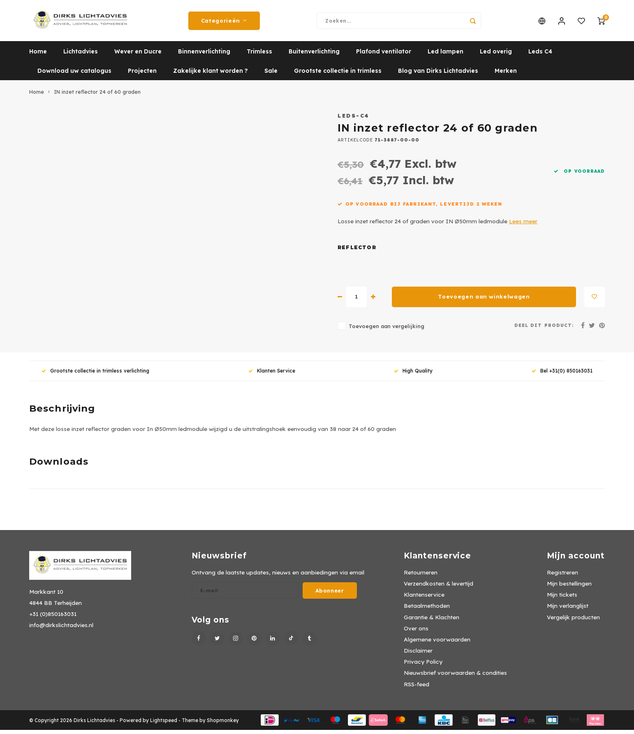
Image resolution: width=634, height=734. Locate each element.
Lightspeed (163, 724)
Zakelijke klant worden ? (210, 75)
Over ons (416, 632)
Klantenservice (424, 598)
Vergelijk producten (573, 621)
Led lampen (445, 55)
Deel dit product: (544, 329)
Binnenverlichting (204, 55)
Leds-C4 (354, 119)
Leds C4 (540, 55)
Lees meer (523, 225)
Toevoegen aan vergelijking (386, 330)
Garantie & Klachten (431, 621)
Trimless (259, 55)
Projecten (142, 75)
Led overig (496, 55)
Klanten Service (271, 375)
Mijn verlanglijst (567, 609)
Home (38, 55)
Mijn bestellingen (569, 587)
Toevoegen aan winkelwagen (484, 300)
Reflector (357, 251)
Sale (271, 75)
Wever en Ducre (138, 55)
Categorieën (224, 22)
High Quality (413, 375)
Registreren (562, 576)
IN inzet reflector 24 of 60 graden (97, 96)
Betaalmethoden (427, 609)
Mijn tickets (562, 598)
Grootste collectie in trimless (338, 75)
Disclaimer (418, 654)
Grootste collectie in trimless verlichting (95, 375)
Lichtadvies (80, 55)
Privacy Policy (423, 665)
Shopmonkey (223, 724)
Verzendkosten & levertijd (438, 587)
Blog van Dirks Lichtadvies (438, 75)
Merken (506, 75)
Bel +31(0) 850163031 (562, 375)
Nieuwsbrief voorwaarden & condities (455, 676)
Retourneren (420, 576)
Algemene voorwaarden (437, 643)
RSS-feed (416, 688)
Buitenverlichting (314, 55)
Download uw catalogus (74, 75)
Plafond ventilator (383, 55)
